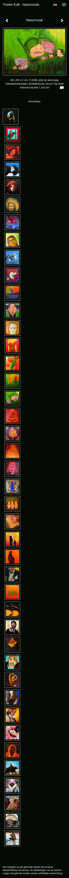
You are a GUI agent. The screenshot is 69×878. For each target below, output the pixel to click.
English (55, 5)
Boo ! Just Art (41, 87)
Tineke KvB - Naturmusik (21, 4)
